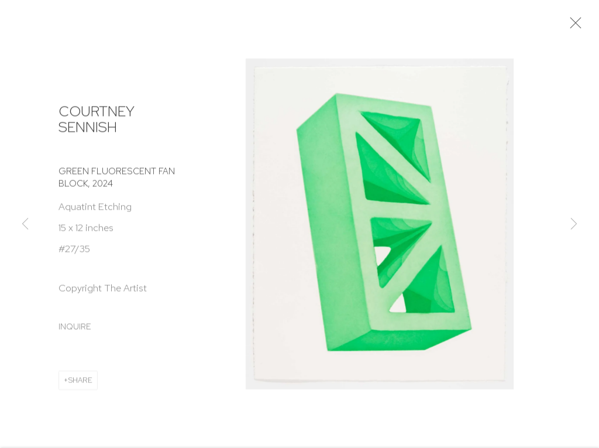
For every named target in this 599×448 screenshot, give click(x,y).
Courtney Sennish (96, 123)
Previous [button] (25, 224)
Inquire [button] (74, 329)
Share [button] (80, 383)
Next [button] (574, 224)
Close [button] (575, 26)
